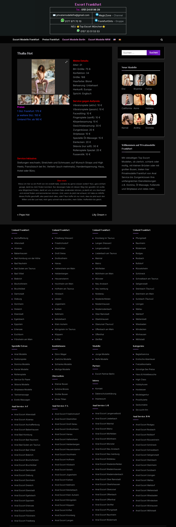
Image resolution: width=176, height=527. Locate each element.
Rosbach (140, 258)
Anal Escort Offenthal (105, 499)
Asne (136, 108)
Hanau (58, 263)
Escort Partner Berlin (105, 374)
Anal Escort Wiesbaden (147, 495)
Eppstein (18, 324)
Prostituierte (141, 400)
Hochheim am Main (64, 284)
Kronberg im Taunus (105, 238)
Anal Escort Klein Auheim (67, 495)
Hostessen (141, 389)
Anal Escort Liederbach (106, 418)
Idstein (58, 299)
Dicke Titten (60, 399)
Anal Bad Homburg (23, 434)
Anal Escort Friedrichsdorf (67, 414)
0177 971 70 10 (71, 21)
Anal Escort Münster (105, 444)
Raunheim (140, 243)
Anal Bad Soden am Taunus (27, 445)
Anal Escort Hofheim (64, 459)
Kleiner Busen (61, 384)
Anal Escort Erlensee (24, 505)
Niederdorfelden (103, 299)
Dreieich (18, 309)
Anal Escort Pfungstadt (106, 510)
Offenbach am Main (104, 329)
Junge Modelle (102, 354)
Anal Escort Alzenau (23, 419)
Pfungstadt (141, 238)
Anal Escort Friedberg (24, 521)
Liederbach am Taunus (106, 253)
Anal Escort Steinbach (146, 460)
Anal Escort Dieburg (23, 475)
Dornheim (19, 304)
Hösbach (59, 294)
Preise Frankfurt (50, 39)
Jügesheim (60, 304)
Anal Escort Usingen (145, 475)
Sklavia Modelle (21, 384)
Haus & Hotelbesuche (146, 374)
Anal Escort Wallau (144, 480)
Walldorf (140, 314)
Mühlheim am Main (104, 273)
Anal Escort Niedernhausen (108, 469)
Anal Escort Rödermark (106, 520)
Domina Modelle (22, 364)
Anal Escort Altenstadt (24, 414)
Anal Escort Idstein (64, 469)
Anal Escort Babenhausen (26, 429)
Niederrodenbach (103, 309)
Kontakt (99, 388)
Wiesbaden (141, 324)
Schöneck (140, 273)
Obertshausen (102, 319)
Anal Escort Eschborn (24, 510)
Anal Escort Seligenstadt (147, 455)
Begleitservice (142, 354)
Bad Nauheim (20, 263)
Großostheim (61, 258)
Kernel (125, 127)
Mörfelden (100, 268)
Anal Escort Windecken (147, 500)
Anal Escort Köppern (64, 505)
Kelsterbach (60, 319)
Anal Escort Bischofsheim (26, 460)
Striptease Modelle (23, 389)
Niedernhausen (102, 304)
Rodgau (139, 253)
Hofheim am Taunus (64, 289)
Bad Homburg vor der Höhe (27, 258)
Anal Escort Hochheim (65, 454)
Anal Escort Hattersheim (66, 439)
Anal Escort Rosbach (145, 429)
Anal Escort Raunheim (105, 515)
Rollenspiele (20, 374)
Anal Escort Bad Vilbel (24, 450)
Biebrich (18, 278)
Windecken (141, 329)
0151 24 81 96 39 (90, 9)
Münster (99, 278)
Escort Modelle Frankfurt (26, 39)
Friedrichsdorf (61, 243)
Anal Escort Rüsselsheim (147, 440)
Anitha (137, 127)
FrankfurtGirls (104, 21)
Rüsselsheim (142, 268)
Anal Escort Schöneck (146, 445)
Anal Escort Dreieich (23, 485)
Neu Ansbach (101, 284)
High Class (141, 379)
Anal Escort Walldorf (145, 485)
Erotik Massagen (22, 400)
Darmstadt (19, 294)
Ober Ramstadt (102, 314)
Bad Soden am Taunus (24, 268)
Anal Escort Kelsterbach (66, 490)
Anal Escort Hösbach (65, 464)
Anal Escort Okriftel (104, 504)
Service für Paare (22, 379)
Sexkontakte (141, 405)
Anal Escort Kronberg (65, 515)
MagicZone (103, 15)
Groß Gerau (60, 253)
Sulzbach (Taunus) (144, 299)
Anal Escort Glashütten (66, 419)
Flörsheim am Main (23, 339)
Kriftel (58, 339)
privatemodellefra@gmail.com (72, 15)
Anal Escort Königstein (65, 500)
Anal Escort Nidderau (105, 459)
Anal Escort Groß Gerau (66, 424)
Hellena (149, 108)
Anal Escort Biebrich (23, 455)
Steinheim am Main (145, 294)
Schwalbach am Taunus (147, 278)
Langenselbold (102, 248)
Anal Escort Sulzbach (146, 470)
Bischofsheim (20, 284)
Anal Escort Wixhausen (147, 505)
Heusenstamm (62, 278)
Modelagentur (142, 394)
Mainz (98, 263)
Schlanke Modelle (63, 364)
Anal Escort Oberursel (105, 489)
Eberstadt (18, 314)
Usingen (140, 304)
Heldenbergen (61, 273)
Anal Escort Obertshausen (107, 484)
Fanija (149, 88)
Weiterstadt (141, 319)
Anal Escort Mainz (103, 429)
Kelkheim (59, 314)
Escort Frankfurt (88, 4)
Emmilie (150, 127)
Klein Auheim (61, 324)
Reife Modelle (101, 359)
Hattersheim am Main (65, 268)
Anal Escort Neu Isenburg (107, 454)
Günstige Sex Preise (145, 369)
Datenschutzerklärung (105, 393)
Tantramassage (21, 394)
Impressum (100, 399)
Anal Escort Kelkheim (65, 485)
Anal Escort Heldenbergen (67, 444)
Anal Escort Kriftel (63, 510)
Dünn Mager (60, 354)
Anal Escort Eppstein (24, 500)
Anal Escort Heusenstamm (67, 449)
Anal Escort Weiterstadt (147, 490)
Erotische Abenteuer (145, 359)
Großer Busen (61, 394)
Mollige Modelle (62, 369)
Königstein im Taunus (65, 329)
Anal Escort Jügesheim (66, 474)
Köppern (59, 334)
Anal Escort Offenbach (105, 494)
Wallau (139, 309)
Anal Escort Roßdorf (145, 434)
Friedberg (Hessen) (64, 238)
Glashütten (60, 248)
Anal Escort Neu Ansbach (107, 449)
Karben (58, 309)
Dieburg (18, 299)
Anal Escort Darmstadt (24, 470)
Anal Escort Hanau (63, 434)
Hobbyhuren (142, 384)
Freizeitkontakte (143, 364)
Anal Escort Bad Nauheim (26, 440)
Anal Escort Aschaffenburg (27, 424)
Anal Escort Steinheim (146, 465)
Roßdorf (139, 263)
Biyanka (138, 88)
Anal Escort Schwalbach (147, 450)
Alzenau (18, 248)
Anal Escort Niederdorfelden (108, 464)
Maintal (98, 258)
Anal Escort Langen (64, 520)
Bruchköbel (19, 289)
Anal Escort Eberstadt (24, 490)
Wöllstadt (140, 339)
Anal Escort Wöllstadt (146, 510)
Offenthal (99, 334)
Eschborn (18, 334)
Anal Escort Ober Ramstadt (108, 479)
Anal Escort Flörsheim (24, 515)
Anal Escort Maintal (104, 423)
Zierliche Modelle (63, 359)
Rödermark (141, 248)
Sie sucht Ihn (142, 410)
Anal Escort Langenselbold (108, 413)
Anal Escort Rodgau (145, 424)
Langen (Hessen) (103, 243)
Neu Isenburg (101, 289)
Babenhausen (20, 253)
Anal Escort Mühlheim (105, 439)
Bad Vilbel (19, 273)
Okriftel (98, 339)
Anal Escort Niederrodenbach (109, 474)
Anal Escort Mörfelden (105, 433)
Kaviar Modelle (21, 369)
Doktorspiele (20, 359)
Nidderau (99, 294)
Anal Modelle (20, 354)
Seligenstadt (142, 284)
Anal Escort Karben (64, 480)
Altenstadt (19, 243)
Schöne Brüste (62, 389)
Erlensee (18, 329)
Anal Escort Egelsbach (25, 495)
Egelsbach (19, 319)
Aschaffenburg (21, 238)
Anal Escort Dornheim (24, 480)
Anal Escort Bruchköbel (25, 465)
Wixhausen (141, 334)
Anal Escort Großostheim (67, 429)
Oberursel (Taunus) (104, 324)
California (127, 108)
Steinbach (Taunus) (145, 289)
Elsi (123, 88)
